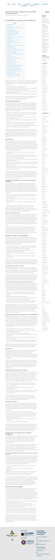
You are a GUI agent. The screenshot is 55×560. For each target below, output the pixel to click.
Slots (43, 305)
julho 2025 (44, 76)
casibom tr (44, 196)
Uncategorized (19, 15)
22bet (43, 157)
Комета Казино (45, 327)
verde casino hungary (45, 317)
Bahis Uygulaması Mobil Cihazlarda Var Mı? (14, 70)
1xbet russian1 (44, 156)
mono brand (44, 243)
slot (42, 304)
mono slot (44, 245)
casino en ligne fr (45, 204)
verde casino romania (45, 320)
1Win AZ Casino (44, 116)
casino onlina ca (45, 205)
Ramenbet (44, 295)
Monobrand (44, 247)
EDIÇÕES (14, 4)
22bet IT (43, 161)
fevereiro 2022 (44, 108)
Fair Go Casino (44, 220)
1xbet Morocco (44, 149)
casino (43, 199)
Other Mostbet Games (11, 59)
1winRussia (44, 132)
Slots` (43, 307)
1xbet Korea (44, 144)
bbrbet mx (43, 187)
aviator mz (44, 176)
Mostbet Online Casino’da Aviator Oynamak (45, 31)
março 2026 (44, 66)
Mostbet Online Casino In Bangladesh (13, 58)
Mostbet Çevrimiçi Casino (11, 56)
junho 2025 (44, 78)
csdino (43, 218)
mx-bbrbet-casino (45, 268)
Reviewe (43, 299)
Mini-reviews (44, 240)
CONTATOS (32, 5)
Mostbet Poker (9, 25)
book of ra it (44, 192)
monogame (44, 250)
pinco (43, 285)
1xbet (43, 134)
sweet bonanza (44, 312)
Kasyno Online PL (45, 230)
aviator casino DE (45, 169)
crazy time (44, 217)
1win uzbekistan (44, 131)
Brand (43, 194)
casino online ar (44, 207)
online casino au (45, 270)
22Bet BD (43, 159)
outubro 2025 (44, 71)
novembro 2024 (44, 88)
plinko (43, 287)
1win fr (43, 123)
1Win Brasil (44, 118)
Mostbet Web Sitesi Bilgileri (11, 48)
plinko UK (43, 290)
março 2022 (44, 106)
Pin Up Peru (44, 283)
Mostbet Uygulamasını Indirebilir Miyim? (14, 69)
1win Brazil (44, 119)
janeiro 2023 (44, 103)
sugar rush (44, 310)
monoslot (43, 252)
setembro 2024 (44, 91)
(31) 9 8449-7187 (41, 544)
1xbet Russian (44, 154)
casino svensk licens (45, 210)
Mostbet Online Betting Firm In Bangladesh (14, 65)
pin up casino (44, 279)
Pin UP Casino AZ (45, 280)
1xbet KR (43, 146)
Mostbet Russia (44, 262)
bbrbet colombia (45, 186)
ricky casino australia (45, 302)
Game (43, 225)
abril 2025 (43, 81)
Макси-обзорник (45, 328)
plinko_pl (43, 292)
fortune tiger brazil (45, 222)
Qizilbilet (43, 294)
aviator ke (43, 174)
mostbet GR (44, 255)
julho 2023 (44, 93)
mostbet (6, 137)
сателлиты (44, 330)
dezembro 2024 (44, 86)
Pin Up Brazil (44, 277)
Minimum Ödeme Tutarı (11, 72)
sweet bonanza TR (45, 314)
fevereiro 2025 (44, 85)
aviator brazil (44, 167)
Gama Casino (44, 223)
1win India (43, 124)
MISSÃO (19, 4)
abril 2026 (43, 65)
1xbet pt (43, 151)
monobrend (44, 248)
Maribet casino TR (45, 233)
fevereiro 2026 (44, 68)
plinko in (43, 289)
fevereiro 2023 (44, 101)
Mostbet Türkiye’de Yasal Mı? (12, 61)
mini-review (44, 238)
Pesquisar (47, 12)
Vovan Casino (44, 322)
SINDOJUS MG (40, 550)
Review (43, 297)
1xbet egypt (44, 141)
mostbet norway (45, 260)
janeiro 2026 (44, 70)
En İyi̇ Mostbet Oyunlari (11, 63)
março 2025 (44, 83)
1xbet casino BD (45, 139)
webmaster (9, 15)
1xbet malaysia (44, 147)
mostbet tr (44, 264)
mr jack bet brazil (45, 267)
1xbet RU (43, 152)
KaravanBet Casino (45, 228)
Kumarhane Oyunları (10, 41)
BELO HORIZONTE (24, 5)
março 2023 (44, 100)
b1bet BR (43, 179)
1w (42, 114)
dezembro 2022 (44, 105)
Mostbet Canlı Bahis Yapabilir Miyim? (13, 66)
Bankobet (43, 183)
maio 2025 (44, 80)
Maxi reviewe (44, 237)
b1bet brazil (44, 181)
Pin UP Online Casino (45, 282)
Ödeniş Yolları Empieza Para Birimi (13, 39)
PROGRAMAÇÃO (36, 4)
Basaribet (43, 184)
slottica (43, 309)
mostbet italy (44, 258)
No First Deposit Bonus (11, 24)
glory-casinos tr (44, 227)
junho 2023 (44, 95)
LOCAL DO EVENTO (27, 4)
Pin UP (43, 275)
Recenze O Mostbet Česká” (12, 30)
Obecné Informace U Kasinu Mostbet (13, 75)
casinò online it (44, 209)
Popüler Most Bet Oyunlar (11, 52)
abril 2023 (43, 98)
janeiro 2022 (44, 110)
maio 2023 (44, 96)
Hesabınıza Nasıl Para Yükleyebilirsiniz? (13, 68)
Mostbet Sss (9, 38)
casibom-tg (44, 198)
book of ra (44, 191)
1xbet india (44, 142)
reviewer (43, 300)
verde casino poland (45, 319)
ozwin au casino (45, 272)
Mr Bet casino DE (45, 265)
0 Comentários (25, 15)
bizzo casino (44, 189)
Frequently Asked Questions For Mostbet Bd (15, 37)
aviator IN (43, 172)
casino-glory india (45, 215)
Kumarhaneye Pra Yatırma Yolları (12, 32)
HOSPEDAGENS (45, 4)
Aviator (43, 166)
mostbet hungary (45, 257)
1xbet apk (43, 136)
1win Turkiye (44, 129)
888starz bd (44, 162)
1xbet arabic (44, 137)
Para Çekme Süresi (10, 76)
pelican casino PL (45, 273)
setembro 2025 (44, 73)
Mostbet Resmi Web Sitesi (11, 62)
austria (43, 164)
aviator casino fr (45, 171)
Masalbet (43, 235)
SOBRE (8, 4)
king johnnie (44, 232)
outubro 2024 (44, 90)
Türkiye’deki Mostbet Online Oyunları (13, 73)
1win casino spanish (45, 121)
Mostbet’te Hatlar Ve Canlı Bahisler (13, 31)
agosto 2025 (44, 75)
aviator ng (43, 177)
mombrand (44, 242)
